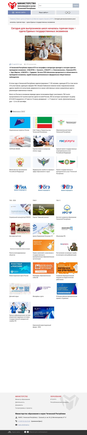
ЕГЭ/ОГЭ (53, 399)
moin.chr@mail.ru (23, 425)
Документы (19, 405)
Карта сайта (16, 432)
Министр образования (22, 399)
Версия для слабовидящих (38, 432)
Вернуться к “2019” (19, 111)
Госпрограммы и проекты (23, 408)
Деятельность (20, 402)
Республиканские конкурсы (59, 402)
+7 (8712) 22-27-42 (24, 421)
